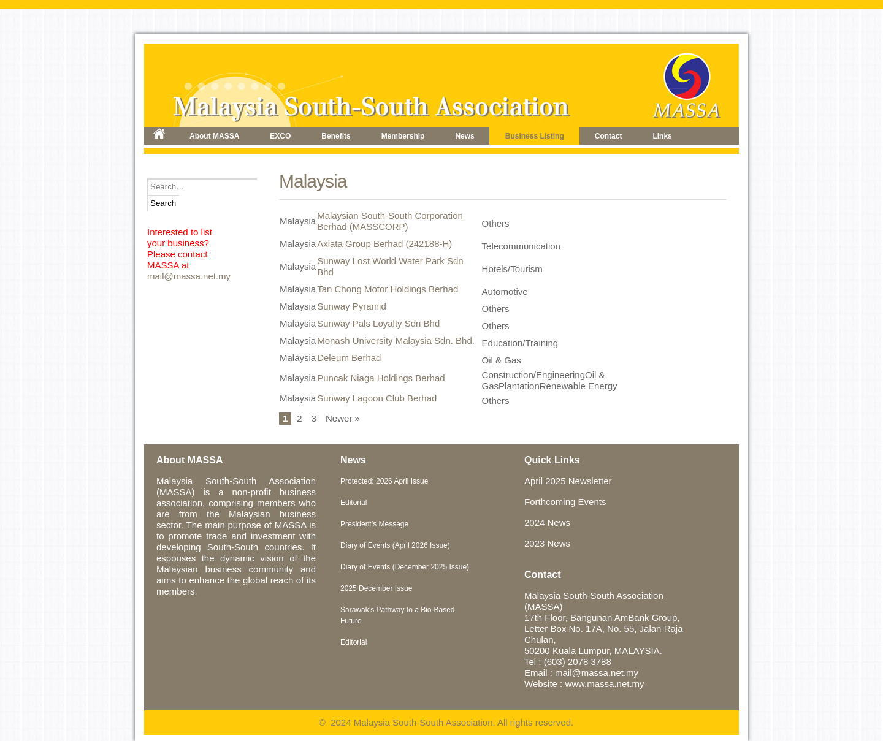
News (464, 136)
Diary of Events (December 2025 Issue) (404, 567)
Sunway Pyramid (351, 306)
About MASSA (214, 136)
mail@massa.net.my (189, 276)
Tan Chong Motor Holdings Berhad (387, 289)
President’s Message (374, 524)
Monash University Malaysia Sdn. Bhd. (396, 340)
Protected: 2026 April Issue (384, 481)
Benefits (335, 136)
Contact (608, 136)
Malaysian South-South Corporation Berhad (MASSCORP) (390, 221)
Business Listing (534, 136)
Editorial (353, 502)
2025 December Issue (376, 588)
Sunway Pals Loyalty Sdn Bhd (378, 323)
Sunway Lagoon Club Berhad (377, 398)
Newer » (343, 418)
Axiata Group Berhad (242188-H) (384, 243)
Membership (403, 136)
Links (661, 136)
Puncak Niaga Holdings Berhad (381, 378)
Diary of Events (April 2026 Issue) (395, 545)
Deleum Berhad (349, 357)
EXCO (280, 136)
